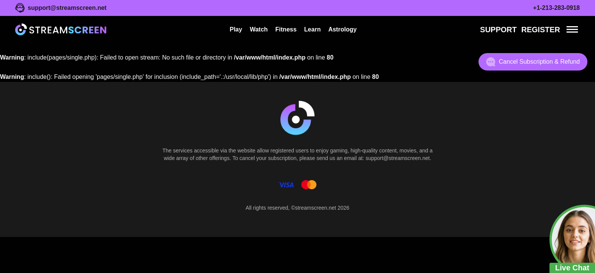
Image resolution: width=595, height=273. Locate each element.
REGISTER (540, 29)
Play (236, 29)
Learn (312, 29)
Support (498, 29)
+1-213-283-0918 (556, 8)
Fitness (286, 29)
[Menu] (572, 29)
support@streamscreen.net (67, 8)
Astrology (342, 29)
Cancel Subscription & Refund (533, 61)
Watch (259, 29)
